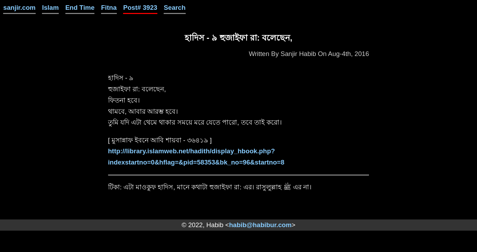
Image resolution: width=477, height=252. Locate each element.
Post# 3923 (140, 7)
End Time (80, 7)
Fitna (109, 7)
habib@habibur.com (260, 225)
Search (174, 7)
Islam (50, 7)
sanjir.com (19, 7)
